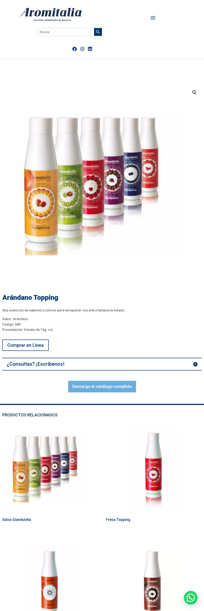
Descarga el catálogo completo (102, 386)
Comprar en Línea (25, 345)
